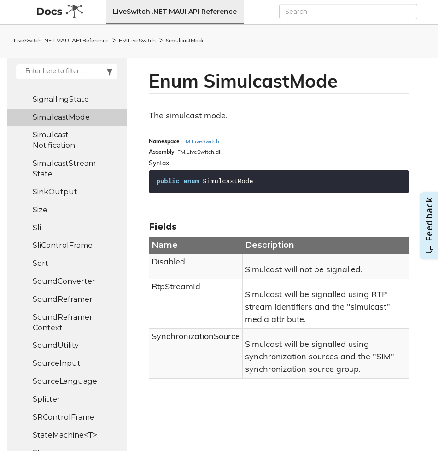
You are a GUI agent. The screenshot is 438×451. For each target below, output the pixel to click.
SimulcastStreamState (64, 168)
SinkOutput (55, 191)
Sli (37, 227)
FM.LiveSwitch (137, 41)
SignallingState (61, 99)
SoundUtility (56, 345)
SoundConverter (64, 281)
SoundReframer (63, 299)
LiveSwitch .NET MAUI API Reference (175, 11)
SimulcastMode (185, 41)
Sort (40, 263)
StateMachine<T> (65, 435)
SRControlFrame (63, 417)
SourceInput (57, 363)
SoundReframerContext (63, 322)
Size (40, 209)
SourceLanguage (65, 381)
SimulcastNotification (54, 140)
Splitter (46, 399)
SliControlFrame (63, 245)
